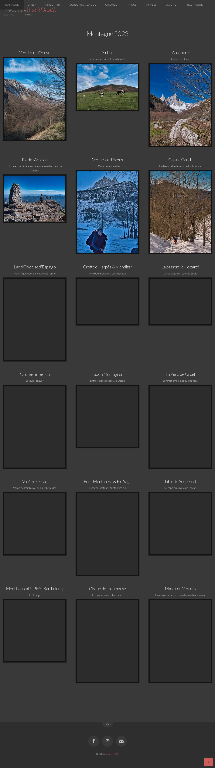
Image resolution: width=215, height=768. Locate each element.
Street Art (52, 4)
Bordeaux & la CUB (83, 4)
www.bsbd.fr (112, 754)
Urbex (32, 4)
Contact (10, 14)
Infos (29, 14)
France (132, 4)
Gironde (111, 4)
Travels (151, 4)
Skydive (171, 4)
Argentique (194, 4)
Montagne (11, 4)
